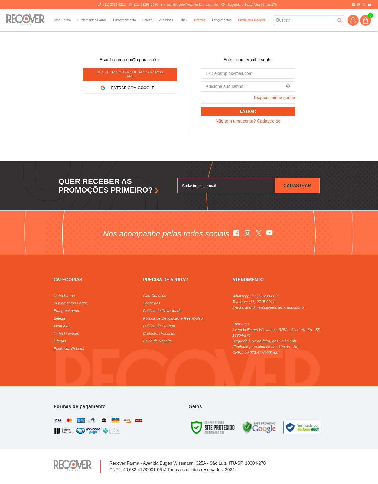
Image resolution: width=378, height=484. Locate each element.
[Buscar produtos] (339, 20)
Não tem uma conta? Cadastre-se (248, 121)
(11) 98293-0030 (146, 5)
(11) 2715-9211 (114, 5)
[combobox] (309, 20)
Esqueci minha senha (274, 97)
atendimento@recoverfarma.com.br (192, 5)
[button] (288, 86)
